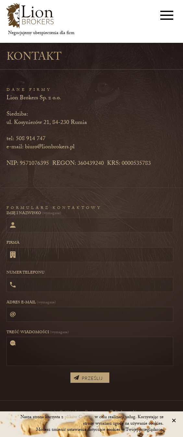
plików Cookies (79, 417)
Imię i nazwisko (33, 213)
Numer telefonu (25, 273)
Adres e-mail (31, 302)
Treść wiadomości (37, 332)
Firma (12, 243)
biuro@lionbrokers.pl (50, 147)
